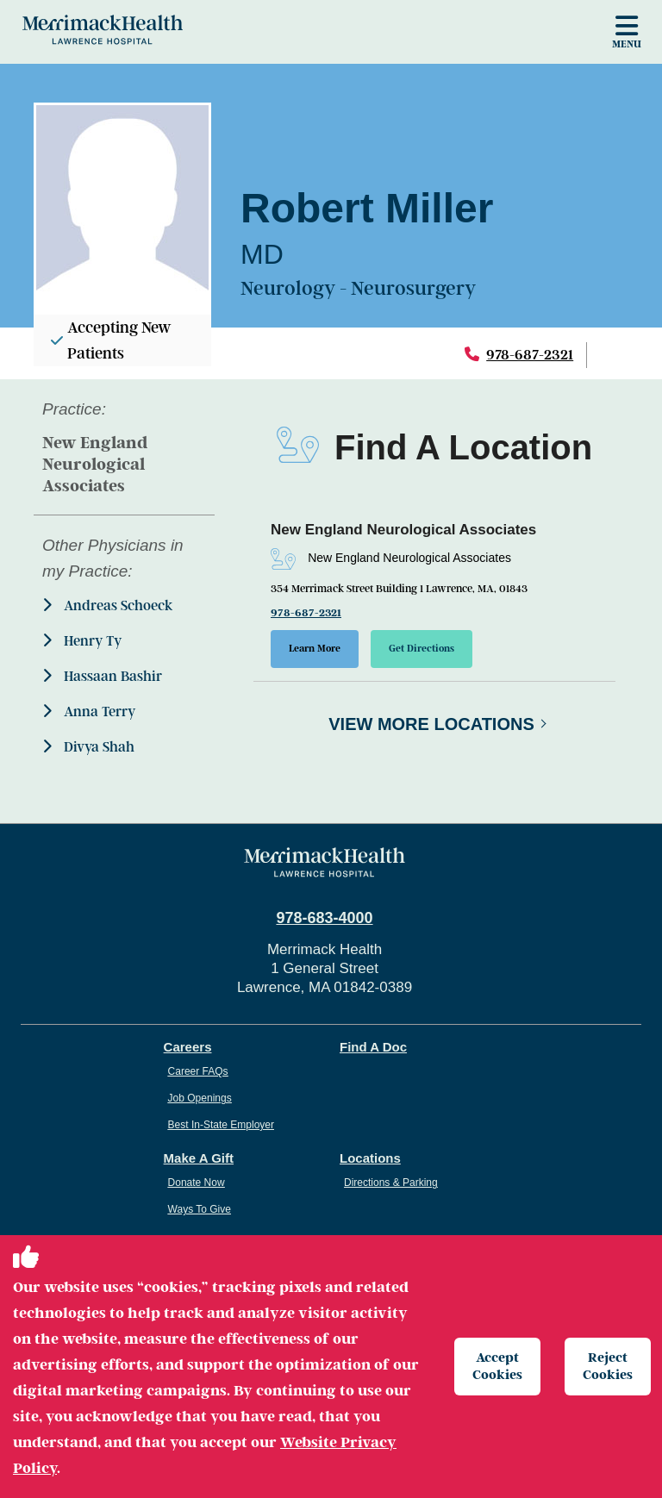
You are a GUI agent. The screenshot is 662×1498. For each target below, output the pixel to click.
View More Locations (431, 724)
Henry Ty (82, 641)
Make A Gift (199, 1158)
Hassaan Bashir (102, 676)
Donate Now (196, 1183)
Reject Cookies (608, 1366)
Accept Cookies (497, 1366)
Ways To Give (199, 1209)
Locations (370, 1158)
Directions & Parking (391, 1183)
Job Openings (200, 1098)
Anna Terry (88, 711)
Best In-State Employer (221, 1125)
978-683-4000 (324, 918)
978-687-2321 (529, 354)
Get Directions (421, 648)
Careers (188, 1046)
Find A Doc (373, 1046)
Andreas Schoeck (107, 605)
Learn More (314, 648)
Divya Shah (88, 747)
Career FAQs (198, 1071)
